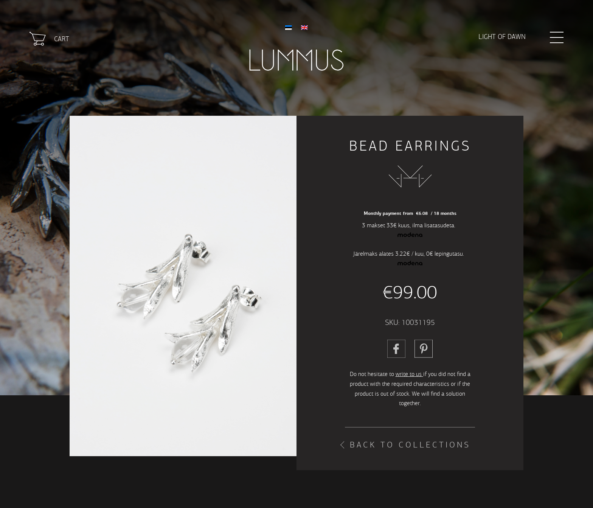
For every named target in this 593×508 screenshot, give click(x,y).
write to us (409, 374)
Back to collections (410, 445)
